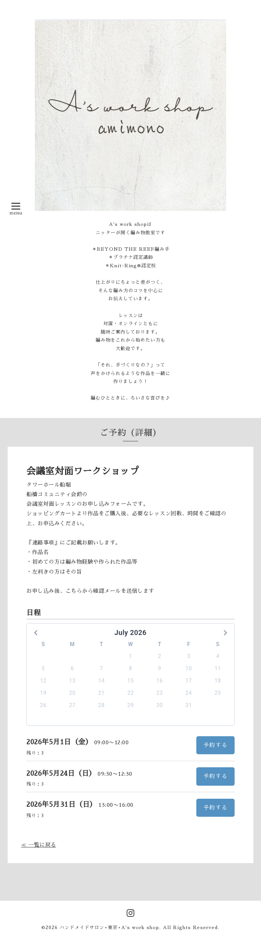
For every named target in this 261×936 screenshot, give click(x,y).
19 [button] (43, 693)
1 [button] (130, 656)
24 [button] (189, 693)
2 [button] (159, 656)
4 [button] (217, 656)
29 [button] (130, 705)
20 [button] (72, 693)
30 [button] (160, 705)
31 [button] (189, 705)
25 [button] (218, 693)
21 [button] (101, 693)
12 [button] (43, 681)
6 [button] (72, 668)
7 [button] (101, 668)
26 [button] (43, 705)
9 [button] (159, 668)
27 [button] (72, 705)
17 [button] (189, 681)
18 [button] (218, 681)
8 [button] (130, 668)
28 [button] (101, 705)
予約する (215, 745)
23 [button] (160, 693)
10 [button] (189, 668)
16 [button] (160, 681)
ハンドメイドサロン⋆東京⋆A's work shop (109, 927)
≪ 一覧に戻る (38, 844)
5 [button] (43, 668)
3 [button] (188, 656)
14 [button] (101, 681)
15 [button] (130, 681)
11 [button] (218, 668)
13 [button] (72, 681)
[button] (36, 632)
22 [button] (130, 693)
